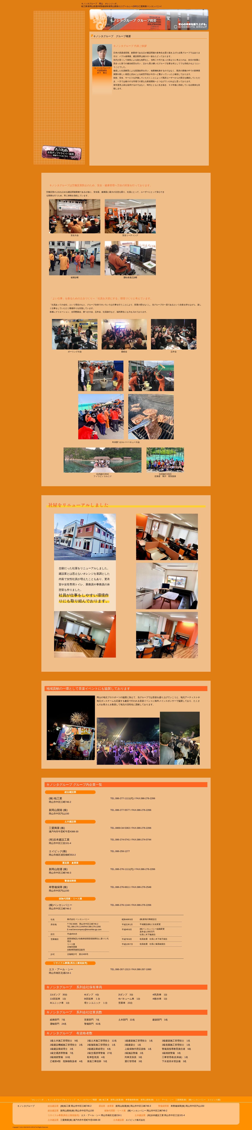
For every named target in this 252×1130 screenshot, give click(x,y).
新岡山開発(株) (147, 1100)
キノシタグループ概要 (87, 1100)
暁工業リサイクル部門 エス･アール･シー (58, 106)
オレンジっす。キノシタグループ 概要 (73, 25)
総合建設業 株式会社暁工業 (58, 47)
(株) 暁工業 (104, 1100)
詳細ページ (172, 799)
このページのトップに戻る (198, 1086)
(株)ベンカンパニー (196, 1100)
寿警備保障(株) (132, 1100)
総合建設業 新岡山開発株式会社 (58, 91)
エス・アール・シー (165, 1100)
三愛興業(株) (180, 1100)
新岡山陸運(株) (117, 1100)
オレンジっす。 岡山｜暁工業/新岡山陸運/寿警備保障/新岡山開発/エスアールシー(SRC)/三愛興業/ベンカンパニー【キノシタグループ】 (52, 4)
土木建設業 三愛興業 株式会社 (58, 121)
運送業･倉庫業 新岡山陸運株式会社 (58, 62)
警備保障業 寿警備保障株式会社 (58, 76)
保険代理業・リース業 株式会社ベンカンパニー (58, 136)
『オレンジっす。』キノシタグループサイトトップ (52, 1100)
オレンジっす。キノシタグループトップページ (45, 25)
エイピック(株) (214, 1100)
